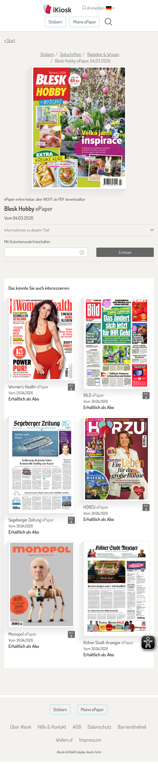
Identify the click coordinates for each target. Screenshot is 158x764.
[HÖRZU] (116, 458)
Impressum (90, 740)
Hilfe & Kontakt (52, 727)
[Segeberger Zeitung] (41, 465)
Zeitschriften (70, 54)
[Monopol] (41, 584)
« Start (9, 40)
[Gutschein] (40, 252)
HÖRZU (95, 507)
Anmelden (93, 8)
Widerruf (64, 740)
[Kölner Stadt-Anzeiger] (116, 589)
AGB (77, 727)
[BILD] (116, 343)
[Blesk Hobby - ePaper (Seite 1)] (79, 127)
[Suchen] (108, 22)
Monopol (22, 634)
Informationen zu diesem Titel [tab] (26, 230)
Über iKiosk (20, 727)
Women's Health (28, 386)
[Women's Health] (41, 338)
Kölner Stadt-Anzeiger (108, 642)
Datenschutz (99, 727)
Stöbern (55, 22)
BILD (93, 395)
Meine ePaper (84, 22)
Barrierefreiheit (132, 727)
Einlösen (125, 252)
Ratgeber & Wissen (103, 54)
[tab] (79, 241)
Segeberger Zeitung (31, 520)
